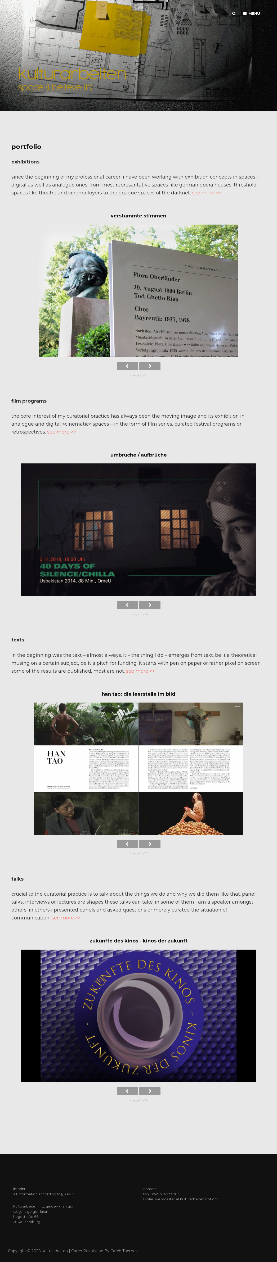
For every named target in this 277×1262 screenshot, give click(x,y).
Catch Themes (123, 1251)
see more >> (206, 193)
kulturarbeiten (55, 1251)
